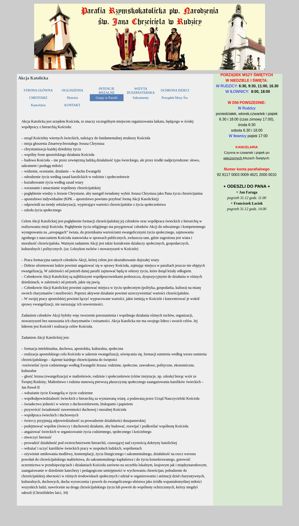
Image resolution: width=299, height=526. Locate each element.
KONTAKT (72, 105)
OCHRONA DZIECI (175, 90)
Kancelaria (38, 105)
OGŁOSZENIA (72, 90)
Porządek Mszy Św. (175, 98)
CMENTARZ (38, 98)
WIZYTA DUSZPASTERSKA (141, 90)
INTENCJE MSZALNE (107, 90)
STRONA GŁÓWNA (38, 90)
